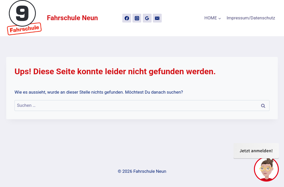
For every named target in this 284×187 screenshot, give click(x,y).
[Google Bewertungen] (147, 18)
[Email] (157, 18)
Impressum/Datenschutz (251, 17)
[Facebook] (126, 18)
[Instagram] (136, 18)
